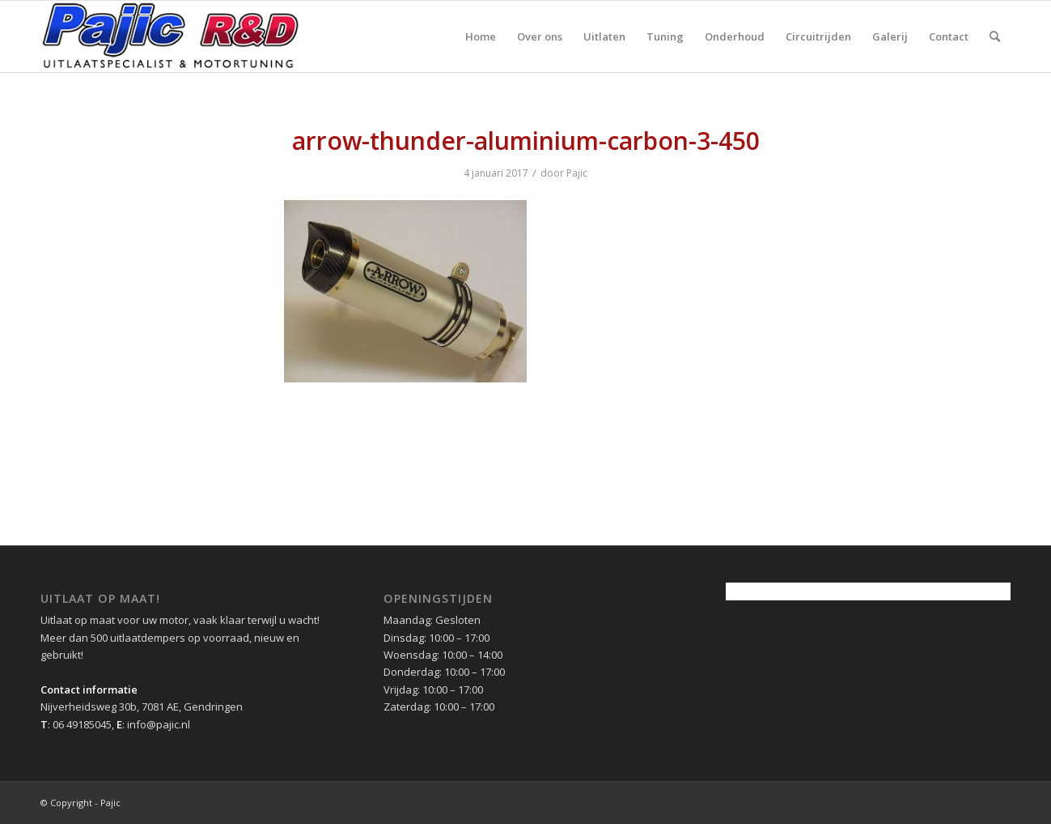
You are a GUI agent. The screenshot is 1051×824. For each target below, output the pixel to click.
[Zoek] (995, 36)
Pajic (576, 173)
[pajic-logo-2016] (170, 36)
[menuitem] (480, 36)
